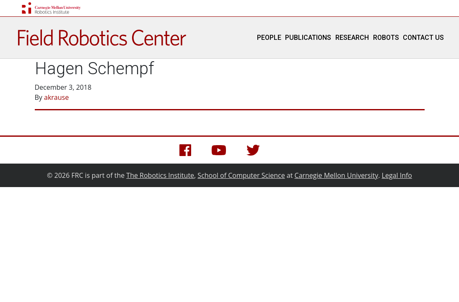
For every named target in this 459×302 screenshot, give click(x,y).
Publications (308, 38)
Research (352, 38)
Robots (386, 38)
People (269, 38)
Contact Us (423, 38)
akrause (56, 97)
